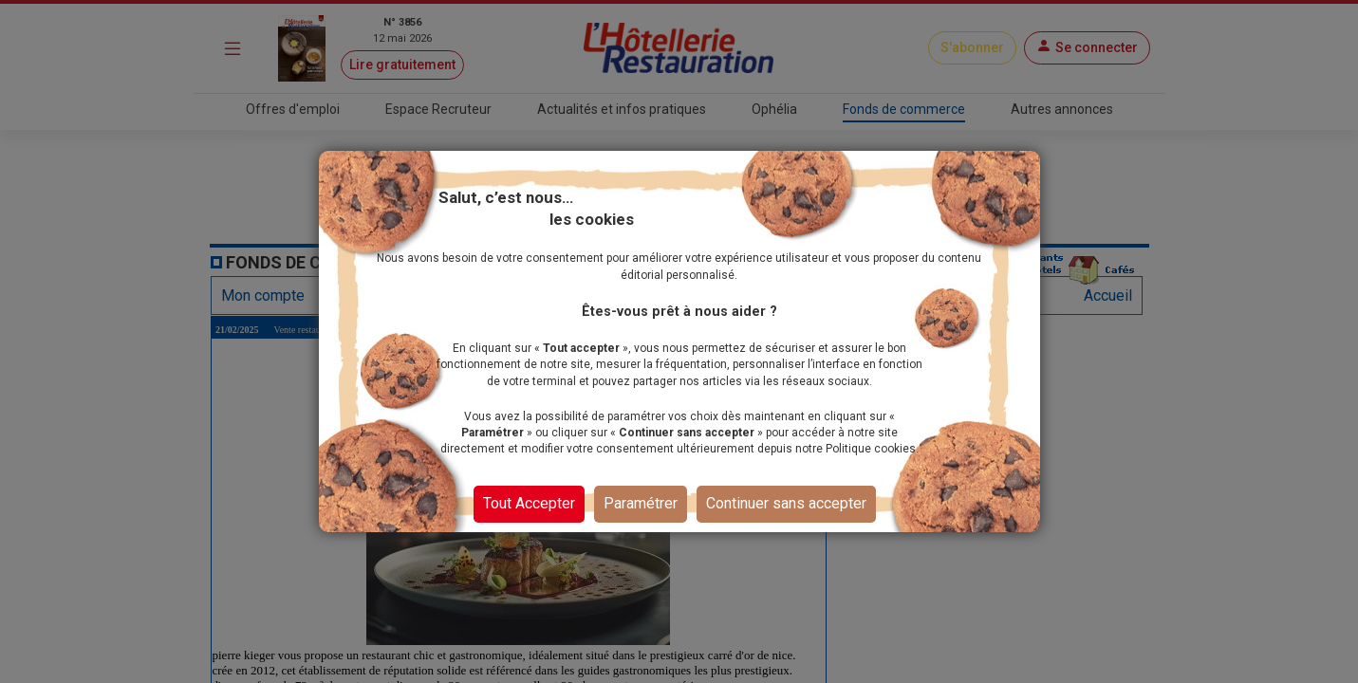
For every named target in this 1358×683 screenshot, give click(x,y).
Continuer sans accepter (786, 503)
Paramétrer (641, 503)
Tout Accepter (529, 503)
